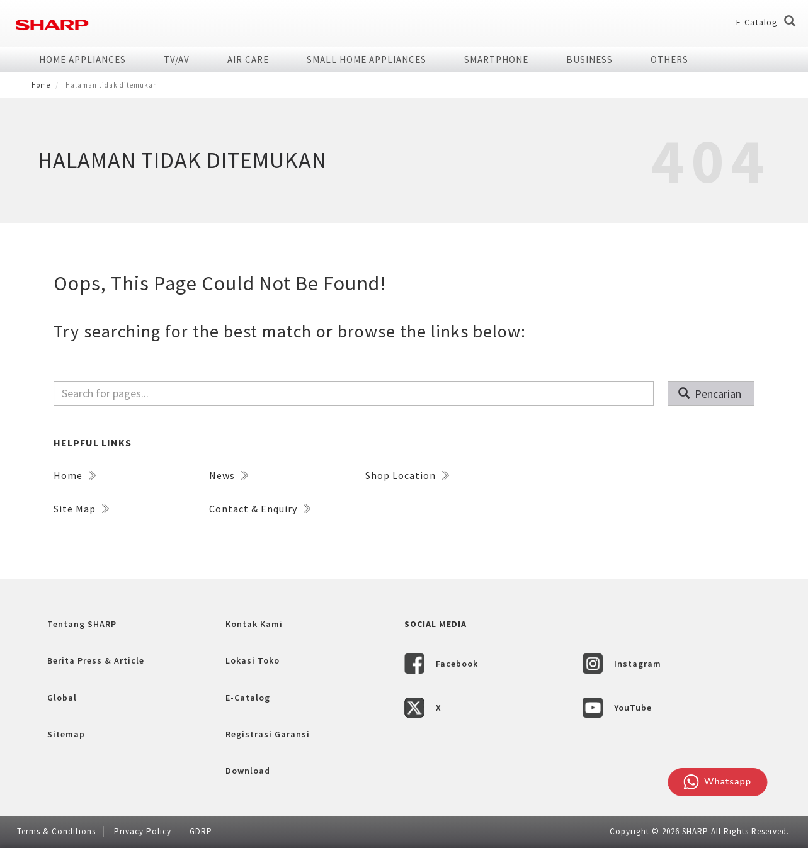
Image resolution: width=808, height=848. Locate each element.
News (228, 475)
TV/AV (177, 59)
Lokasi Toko (252, 660)
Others (669, 59)
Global (62, 697)
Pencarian (710, 394)
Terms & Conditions (56, 831)
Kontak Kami (254, 624)
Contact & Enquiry (259, 508)
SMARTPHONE (496, 59)
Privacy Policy (142, 831)
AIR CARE (248, 59)
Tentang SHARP (82, 624)
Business (589, 59)
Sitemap (66, 734)
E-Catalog (757, 22)
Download (247, 770)
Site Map (81, 508)
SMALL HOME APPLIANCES (366, 59)
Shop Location (407, 475)
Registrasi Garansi (267, 734)
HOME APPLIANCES (82, 59)
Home (40, 85)
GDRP (201, 831)
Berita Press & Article (95, 660)
